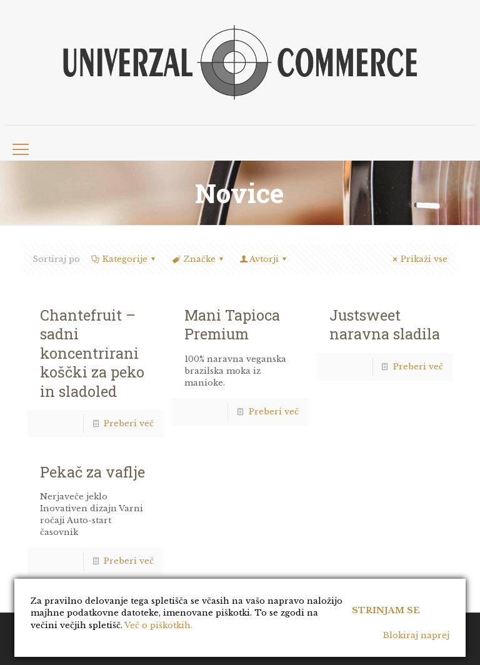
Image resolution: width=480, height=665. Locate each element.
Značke (198, 259)
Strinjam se (386, 609)
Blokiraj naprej (416, 635)
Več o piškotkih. (158, 625)
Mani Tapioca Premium (232, 324)
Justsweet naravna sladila (384, 324)
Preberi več (129, 423)
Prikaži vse (418, 259)
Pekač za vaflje (92, 471)
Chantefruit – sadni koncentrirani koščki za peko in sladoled (92, 353)
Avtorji (264, 259)
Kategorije (124, 259)
